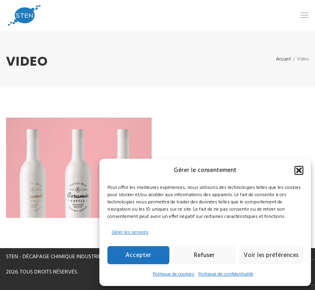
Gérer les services (129, 232)
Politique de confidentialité (225, 274)
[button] (299, 170)
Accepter (138, 255)
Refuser (204, 255)
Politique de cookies (173, 274)
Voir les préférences (271, 255)
